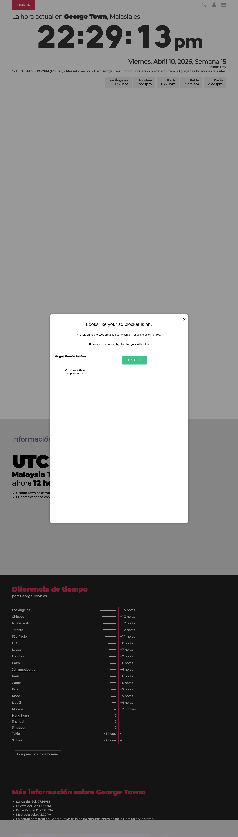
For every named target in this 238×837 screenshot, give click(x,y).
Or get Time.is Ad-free (70, 356)
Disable (134, 360)
